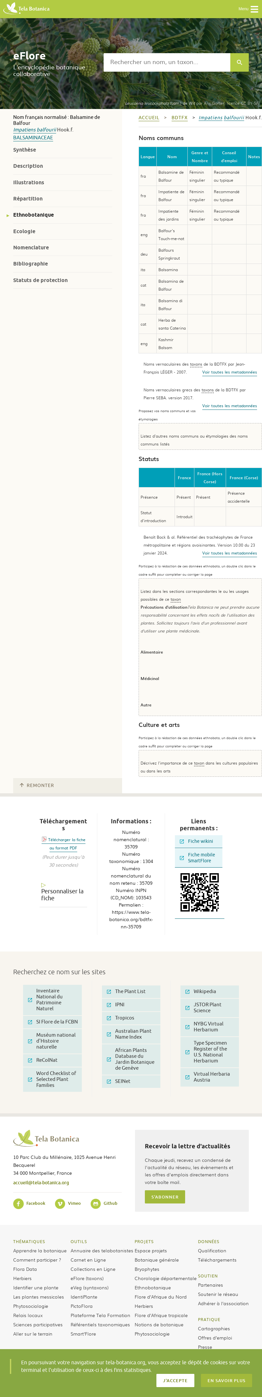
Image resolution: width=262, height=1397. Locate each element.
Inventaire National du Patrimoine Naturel (45, 1000)
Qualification (212, 1250)
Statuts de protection (40, 280)
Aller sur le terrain (32, 1333)
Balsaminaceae (33, 138)
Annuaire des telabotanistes (102, 1250)
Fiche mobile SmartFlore (197, 858)
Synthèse (24, 150)
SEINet (118, 1081)
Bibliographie (30, 264)
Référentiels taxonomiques (100, 1324)
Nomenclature (31, 247)
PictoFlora (82, 1306)
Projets (144, 1241)
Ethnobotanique (33, 215)
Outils (79, 1241)
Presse (205, 1346)
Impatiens (24, 130)
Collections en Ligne (93, 1269)
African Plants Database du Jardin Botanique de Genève (130, 1059)
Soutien (208, 1276)
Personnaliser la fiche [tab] (62, 895)
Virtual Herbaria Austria (207, 1077)
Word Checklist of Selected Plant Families (52, 1079)
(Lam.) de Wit (160, 103)
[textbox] (167, 62)
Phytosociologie (30, 1306)
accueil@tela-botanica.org (41, 1182)
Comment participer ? (37, 1259)
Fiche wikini (196, 841)
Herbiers (22, 1278)
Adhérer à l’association (223, 1303)
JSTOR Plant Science (203, 1008)
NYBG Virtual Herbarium (204, 1027)
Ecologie (24, 231)
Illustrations (28, 182)
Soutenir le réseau (218, 1294)
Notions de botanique (159, 1324)
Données (208, 1241)
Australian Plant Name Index (129, 1034)
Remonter (37, 785)
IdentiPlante (84, 1296)
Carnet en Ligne (88, 1259)
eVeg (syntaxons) (90, 1287)
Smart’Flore (83, 1333)
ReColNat (42, 1060)
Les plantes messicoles (38, 1296)
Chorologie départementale (166, 1278)
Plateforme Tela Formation (100, 1315)
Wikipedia (200, 991)
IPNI (115, 1005)
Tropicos (120, 1018)
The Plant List (126, 991)
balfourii (46, 130)
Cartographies (214, 1328)
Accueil (149, 118)
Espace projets (151, 1250)
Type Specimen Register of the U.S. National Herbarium (206, 1052)
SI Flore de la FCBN (53, 1022)
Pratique (209, 1319)
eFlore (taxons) (87, 1278)
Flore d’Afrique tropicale (161, 1315)
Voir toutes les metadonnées (229, 372)
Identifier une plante (35, 1287)
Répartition (28, 199)
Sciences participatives (38, 1324)
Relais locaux (28, 1315)
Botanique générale (157, 1259)
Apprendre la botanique (40, 1250)
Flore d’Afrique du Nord (161, 1296)
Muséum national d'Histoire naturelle (52, 1041)
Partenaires (210, 1284)
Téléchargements (217, 1259)
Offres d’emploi (215, 1337)
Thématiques (29, 1241)
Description (28, 166)
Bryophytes (147, 1269)
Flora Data (25, 1269)
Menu (249, 9)
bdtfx (180, 118)
